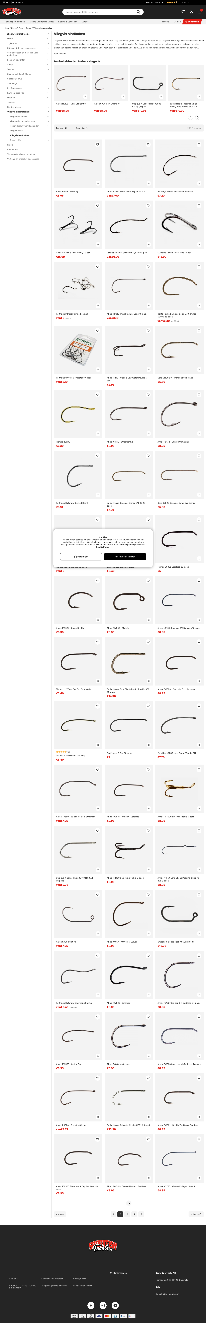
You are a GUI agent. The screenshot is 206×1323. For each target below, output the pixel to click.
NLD (14, 2)
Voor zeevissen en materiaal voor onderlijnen (26, 53)
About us (13, 1278)
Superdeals (192, 21)
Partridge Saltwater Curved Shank (72, 503)
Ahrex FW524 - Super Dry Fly (70, 628)
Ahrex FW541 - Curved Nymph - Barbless (126, 1186)
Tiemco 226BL (63, 442)
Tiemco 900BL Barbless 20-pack (173, 567)
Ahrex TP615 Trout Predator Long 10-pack (127, 314)
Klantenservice (153, 2)
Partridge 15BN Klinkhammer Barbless (175, 191)
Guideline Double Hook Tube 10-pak (174, 252)
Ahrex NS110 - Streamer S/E (120, 442)
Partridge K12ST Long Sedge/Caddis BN (177, 753)
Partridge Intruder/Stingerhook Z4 (72, 314)
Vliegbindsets (16, 130)
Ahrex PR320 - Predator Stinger (71, 1125)
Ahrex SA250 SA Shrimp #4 (107, 103)
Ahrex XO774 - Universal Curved (122, 942)
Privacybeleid (79, 1278)
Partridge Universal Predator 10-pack (73, 377)
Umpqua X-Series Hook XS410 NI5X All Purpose (74, 879)
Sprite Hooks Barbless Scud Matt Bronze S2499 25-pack (177, 315)
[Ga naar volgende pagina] (196, 1214)
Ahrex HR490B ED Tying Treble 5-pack (125, 878)
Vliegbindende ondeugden (28, 121)
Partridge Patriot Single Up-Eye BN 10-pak (127, 252)
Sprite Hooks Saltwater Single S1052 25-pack (128, 1125)
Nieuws (165, 21)
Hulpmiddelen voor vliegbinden (28, 126)
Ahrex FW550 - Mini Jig (118, 628)
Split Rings (12, 83)
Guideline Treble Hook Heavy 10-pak (73, 252)
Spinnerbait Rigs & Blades (19, 74)
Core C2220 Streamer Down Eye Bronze (176, 503)
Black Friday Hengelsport (167, 1294)
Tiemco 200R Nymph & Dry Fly (70, 755)
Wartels (26, 69)
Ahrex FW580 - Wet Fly (67, 191)
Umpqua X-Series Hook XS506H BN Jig (176, 942)
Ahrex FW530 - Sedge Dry (68, 1064)
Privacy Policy (128, 544)
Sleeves (11, 102)
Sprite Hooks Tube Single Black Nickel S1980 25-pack (128, 690)
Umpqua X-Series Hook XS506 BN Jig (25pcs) (146, 105)
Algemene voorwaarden (52, 1278)
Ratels (10, 145)
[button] (182, 2)
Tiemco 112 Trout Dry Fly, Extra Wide (73, 689)
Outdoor (85, 21)
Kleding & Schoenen (67, 21)
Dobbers (26, 97)
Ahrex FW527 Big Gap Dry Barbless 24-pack (179, 1003)
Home (7, 28)
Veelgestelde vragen (82, 1285)
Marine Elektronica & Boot (42, 21)
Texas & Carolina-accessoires (21, 154)
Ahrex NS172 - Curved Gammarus (173, 442)
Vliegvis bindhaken (19, 135)
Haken (26, 38)
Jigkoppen (26, 43)
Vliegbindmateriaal (28, 116)
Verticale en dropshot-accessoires (23, 159)
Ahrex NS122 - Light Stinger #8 (71, 103)
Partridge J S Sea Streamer (119, 753)
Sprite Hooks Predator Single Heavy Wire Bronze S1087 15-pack (184, 105)
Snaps (26, 64)
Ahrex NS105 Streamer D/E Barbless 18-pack (179, 628)
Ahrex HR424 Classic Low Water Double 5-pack (127, 379)
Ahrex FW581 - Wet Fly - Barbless (123, 816)
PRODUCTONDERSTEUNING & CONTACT (22, 1286)
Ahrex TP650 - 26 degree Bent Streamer (75, 816)
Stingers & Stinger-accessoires (26, 48)
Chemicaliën (28, 140)
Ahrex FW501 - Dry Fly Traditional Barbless (178, 1125)
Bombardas (12, 149)
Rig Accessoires (26, 88)
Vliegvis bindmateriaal (42, 28)
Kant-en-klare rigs (26, 93)
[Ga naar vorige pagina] (60, 1214)
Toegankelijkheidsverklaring (54, 1285)
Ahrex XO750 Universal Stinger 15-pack (176, 1186)
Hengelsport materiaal (15, 21)
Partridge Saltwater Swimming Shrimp (74, 1003)
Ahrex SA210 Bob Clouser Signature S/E (126, 191)
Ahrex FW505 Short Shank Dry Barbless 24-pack (77, 1187)
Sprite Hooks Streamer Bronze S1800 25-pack (126, 504)
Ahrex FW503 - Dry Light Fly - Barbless (176, 689)
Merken (177, 21)
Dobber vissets (26, 107)
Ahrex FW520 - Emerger (118, 1003)
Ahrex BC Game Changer (118, 1064)
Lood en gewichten (26, 60)
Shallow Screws (14, 78)
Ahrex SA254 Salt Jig (66, 942)
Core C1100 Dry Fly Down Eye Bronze (175, 377)
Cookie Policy (102, 547)
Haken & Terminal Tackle (21, 28)
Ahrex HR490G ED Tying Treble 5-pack (176, 816)
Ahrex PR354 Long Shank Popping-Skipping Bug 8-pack (178, 879)
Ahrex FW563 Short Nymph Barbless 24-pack (179, 1064)
